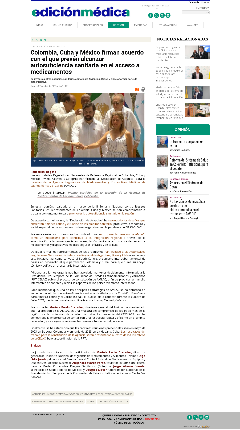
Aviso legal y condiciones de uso (119, 419)
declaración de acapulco (113, 401)
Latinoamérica (167, 25)
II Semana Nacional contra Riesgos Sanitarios (57, 401)
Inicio (39, 25)
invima (90, 401)
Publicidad (132, 415)
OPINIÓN (182, 130)
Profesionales (93, 25)
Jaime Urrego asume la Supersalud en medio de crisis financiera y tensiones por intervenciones (170, 74)
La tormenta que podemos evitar (186, 143)
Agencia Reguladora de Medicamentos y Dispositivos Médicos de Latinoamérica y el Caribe (82, 394)
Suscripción (153, 419)
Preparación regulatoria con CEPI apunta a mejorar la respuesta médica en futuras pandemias (169, 54)
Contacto (149, 415)
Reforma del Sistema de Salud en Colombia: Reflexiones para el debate (189, 164)
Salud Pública (62, 25)
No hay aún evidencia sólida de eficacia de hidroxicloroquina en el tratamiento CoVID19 (187, 207)
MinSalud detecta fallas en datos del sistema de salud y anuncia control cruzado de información (169, 92)
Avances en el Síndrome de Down (187, 185)
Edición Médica (81, 11)
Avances (192, 25)
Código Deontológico (129, 422)
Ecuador (205, 2)
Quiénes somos (112, 415)
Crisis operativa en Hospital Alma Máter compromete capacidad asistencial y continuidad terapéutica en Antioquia (169, 111)
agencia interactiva (197, 427)
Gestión (118, 25)
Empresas (140, 25)
